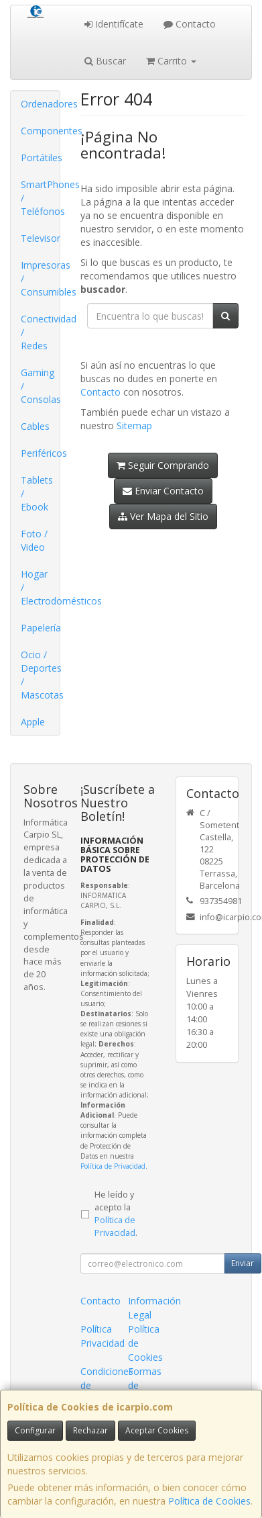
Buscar (105, 60)
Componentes (40, 130)
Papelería (40, 627)
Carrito (171, 60)
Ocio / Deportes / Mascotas (40, 674)
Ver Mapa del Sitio (163, 516)
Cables (35, 426)
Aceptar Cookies (156, 1430)
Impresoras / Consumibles (40, 278)
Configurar (35, 1430)
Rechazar (90, 1430)
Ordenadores (40, 103)
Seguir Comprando (163, 465)
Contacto (189, 23)
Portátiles (40, 157)
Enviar (242, 1263)
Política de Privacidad (112, 1166)
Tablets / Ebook (37, 493)
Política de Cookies (209, 1500)
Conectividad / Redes (40, 332)
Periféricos (40, 453)
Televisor (40, 238)
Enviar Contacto (163, 490)
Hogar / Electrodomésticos (40, 587)
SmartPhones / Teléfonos (40, 198)
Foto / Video (34, 540)
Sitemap (134, 425)
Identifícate (113, 23)
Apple (33, 721)
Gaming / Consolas (40, 386)
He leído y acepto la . (115, 1214)
